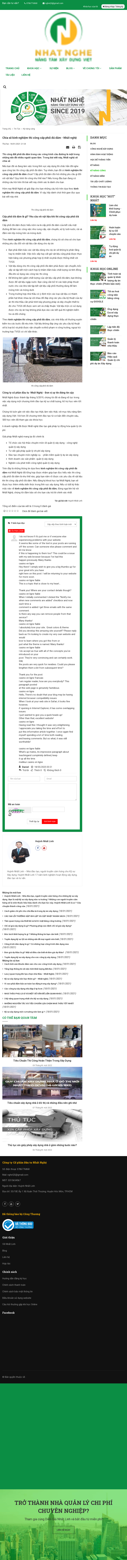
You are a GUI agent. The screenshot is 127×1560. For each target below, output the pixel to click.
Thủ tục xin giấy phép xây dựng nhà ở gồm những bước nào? (42, 1183)
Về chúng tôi (92, 68)
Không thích (53, 808)
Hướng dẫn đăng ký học (14, 1317)
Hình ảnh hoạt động (101, 154)
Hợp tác (6, 1302)
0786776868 (30, 3)
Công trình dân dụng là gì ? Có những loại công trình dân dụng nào (36, 983)
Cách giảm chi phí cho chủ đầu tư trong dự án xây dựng (31, 950)
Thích (37, 808)
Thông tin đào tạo (100, 187)
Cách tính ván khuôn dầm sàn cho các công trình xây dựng (33, 1002)
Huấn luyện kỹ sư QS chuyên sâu (115, 230)
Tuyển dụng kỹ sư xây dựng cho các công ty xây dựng (30, 996)
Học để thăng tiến (100, 160)
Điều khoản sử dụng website (16, 1336)
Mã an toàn (14, 842)
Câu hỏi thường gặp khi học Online (19, 1343)
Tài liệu (10, 75)
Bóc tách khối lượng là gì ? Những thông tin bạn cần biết (31, 973)
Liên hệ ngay (63, 1530)
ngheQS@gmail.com (53, 3)
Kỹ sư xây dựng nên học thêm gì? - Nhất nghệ (26, 1017)
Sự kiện (54, 68)
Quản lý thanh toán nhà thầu (113, 342)
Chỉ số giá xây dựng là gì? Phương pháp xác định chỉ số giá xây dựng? (38, 964)
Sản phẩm (115, 68)
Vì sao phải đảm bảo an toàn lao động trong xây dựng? (30, 1022)
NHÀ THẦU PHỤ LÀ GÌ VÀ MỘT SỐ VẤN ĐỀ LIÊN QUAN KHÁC (33, 1032)
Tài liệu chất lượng (101, 181)
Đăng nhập (109, 6)
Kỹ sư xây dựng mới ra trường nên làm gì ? (24, 1050)
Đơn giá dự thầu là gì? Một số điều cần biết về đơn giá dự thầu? (34, 991)
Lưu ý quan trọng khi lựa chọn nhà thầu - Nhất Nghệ (29, 1012)
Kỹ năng (94, 165)
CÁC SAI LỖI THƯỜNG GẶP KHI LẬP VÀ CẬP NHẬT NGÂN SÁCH (34, 954)
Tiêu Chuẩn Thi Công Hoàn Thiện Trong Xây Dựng (42, 1099)
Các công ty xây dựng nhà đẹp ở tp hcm (23, 1027)
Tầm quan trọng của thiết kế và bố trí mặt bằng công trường (32, 959)
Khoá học (34, 68)
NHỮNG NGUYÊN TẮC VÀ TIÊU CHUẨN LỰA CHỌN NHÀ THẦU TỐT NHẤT (39, 1042)
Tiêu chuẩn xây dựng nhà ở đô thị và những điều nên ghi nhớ (42, 1141)
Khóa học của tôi (90, 6)
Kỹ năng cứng (98, 170)
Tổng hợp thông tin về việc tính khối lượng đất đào (28, 1007)
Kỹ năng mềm (97, 176)
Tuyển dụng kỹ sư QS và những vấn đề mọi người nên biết (31, 978)
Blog (70, 68)
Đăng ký (119, 6)
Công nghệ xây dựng (101, 149)
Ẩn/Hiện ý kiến (16, 569)
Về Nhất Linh (8, 1282)
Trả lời (25, 808)
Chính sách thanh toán (13, 1323)
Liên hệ (26, 75)
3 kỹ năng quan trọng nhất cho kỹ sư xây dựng (26, 1037)
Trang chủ (12, 68)
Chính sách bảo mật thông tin (17, 1330)
